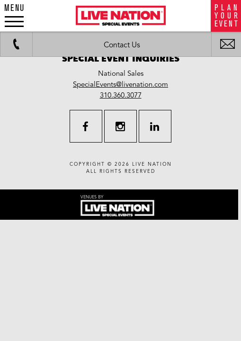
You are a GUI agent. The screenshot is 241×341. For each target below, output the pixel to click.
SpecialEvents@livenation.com (120, 84)
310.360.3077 (121, 95)
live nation (152, 164)
